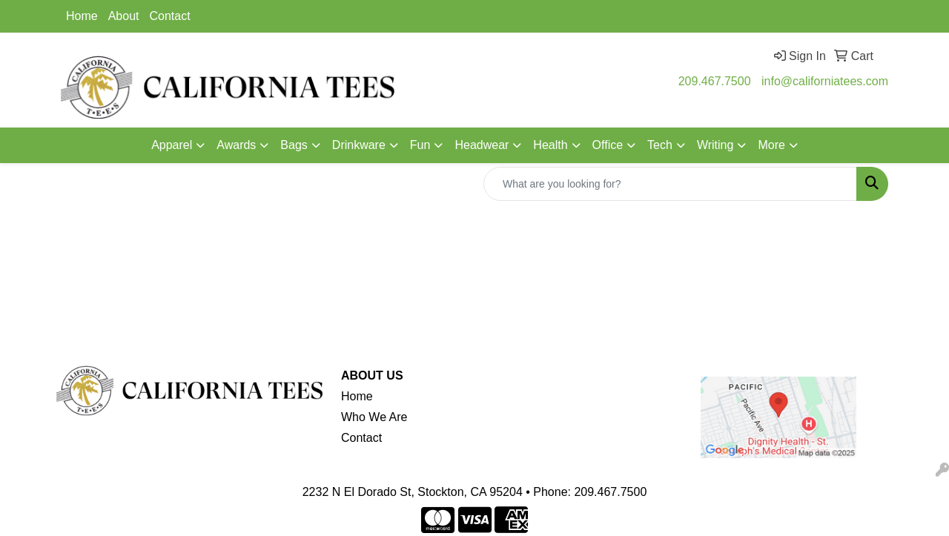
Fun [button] (420, 145)
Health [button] (550, 145)
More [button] (771, 145)
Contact (170, 16)
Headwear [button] (481, 145)
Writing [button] (715, 145)
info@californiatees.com (824, 81)
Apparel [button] (171, 145)
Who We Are (374, 417)
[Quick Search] (670, 184)
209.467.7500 (714, 81)
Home (82, 16)
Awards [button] (236, 145)
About (123, 16)
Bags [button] (293, 145)
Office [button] (608, 145)
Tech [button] (659, 145)
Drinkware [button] (359, 145)
